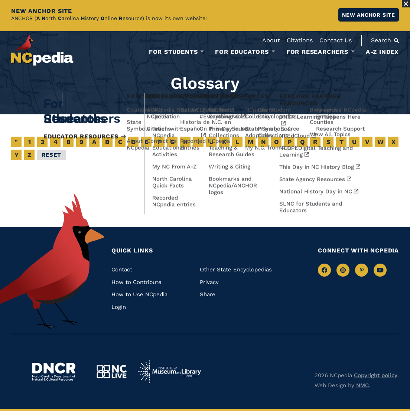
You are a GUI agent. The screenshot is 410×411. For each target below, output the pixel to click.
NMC (362, 385)
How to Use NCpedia (139, 294)
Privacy (209, 282)
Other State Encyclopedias (236, 269)
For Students (173, 52)
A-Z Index (382, 51)
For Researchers (317, 52)
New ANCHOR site (368, 15)
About (271, 40)
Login (118, 307)
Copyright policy (375, 375)
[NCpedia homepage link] (42, 50)
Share (207, 294)
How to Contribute (136, 282)
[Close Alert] (406, 3)
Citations (300, 40)
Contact (121, 269)
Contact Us (335, 40)
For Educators (242, 52)
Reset (51, 154)
